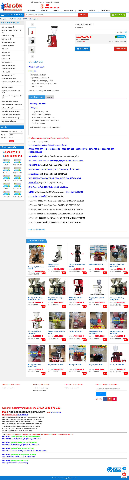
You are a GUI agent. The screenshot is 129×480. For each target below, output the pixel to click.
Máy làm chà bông (8, 35)
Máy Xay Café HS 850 (96, 365)
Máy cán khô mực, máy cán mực (11, 92)
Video (49, 97)
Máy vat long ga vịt (8, 75)
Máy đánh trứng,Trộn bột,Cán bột (12, 31)
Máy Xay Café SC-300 (117, 365)
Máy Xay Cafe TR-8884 (55, 365)
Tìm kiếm (83, 15)
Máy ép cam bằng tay (9, 121)
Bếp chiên (5, 49)
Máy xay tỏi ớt (6, 39)
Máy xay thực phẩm (8, 27)
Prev (32, 24)
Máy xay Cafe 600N (75, 365)
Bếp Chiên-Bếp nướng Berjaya (12, 104)
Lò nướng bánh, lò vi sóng (10, 111)
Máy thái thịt (6, 55)
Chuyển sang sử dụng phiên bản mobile (64, 478)
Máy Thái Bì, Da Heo (8, 42)
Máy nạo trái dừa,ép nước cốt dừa (11, 97)
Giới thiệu (44, 11)
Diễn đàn (92, 11)
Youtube (124, 475)
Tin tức (56, 11)
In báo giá (120, 49)
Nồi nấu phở (6, 72)
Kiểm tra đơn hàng (36, 2)
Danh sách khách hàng (72, 388)
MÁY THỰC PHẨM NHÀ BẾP (18, 19)
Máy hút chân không (8, 65)
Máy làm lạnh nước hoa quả (11, 118)
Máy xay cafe (34, 19)
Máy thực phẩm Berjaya (10, 101)
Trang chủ (31, 11)
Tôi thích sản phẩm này (117, 41)
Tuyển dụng (105, 11)
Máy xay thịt (6, 52)
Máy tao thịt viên (7, 87)
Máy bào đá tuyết (7, 108)
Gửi (101, 393)
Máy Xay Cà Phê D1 (75, 331)
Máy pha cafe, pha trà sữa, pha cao (12, 83)
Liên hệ (81, 11)
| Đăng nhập (48, 2)
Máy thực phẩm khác (9, 78)
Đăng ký (56, 2)
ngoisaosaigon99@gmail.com (49, 191)
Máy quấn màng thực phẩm (11, 114)
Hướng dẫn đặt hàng (40, 390)
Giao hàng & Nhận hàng (41, 388)
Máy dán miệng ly (8, 45)
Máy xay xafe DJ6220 (96, 264)
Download (68, 11)
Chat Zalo (124, 469)
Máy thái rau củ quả (8, 68)
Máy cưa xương (7, 62)
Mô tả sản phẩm (37, 97)
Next (32, 56)
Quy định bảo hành (8, 388)
